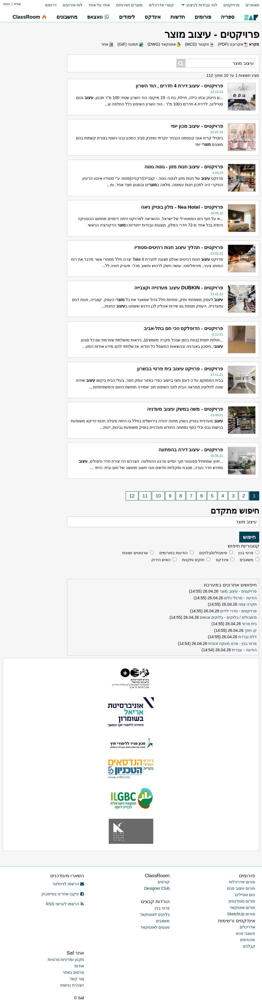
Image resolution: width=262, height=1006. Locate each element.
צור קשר (77, 979)
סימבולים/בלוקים (213, 553)
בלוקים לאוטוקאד (155, 914)
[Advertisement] (35, 187)
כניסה (6, 4)
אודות (79, 966)
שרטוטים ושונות (135, 553)
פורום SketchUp (241, 914)
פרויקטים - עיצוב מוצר (238, 591)
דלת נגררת (247, 637)
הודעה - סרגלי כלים (240, 598)
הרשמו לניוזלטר (68, 884)
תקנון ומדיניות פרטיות (66, 959)
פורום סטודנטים (242, 901)
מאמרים (252, 5)
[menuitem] (249, 5)
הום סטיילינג (245, 894)
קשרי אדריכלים (161, 5)
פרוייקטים (231, 5)
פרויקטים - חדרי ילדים (238, 611)
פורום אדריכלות (242, 882)
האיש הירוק (160, 560)
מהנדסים (247, 940)
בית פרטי (249, 624)
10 (158, 496)
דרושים (51, 5)
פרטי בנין (245, 553)
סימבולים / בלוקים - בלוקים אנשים (228, 617)
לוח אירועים (72, 5)
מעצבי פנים (245, 933)
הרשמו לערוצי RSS (65, 904)
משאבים (246, 560)
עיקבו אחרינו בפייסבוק (62, 894)
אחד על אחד (99, 5)
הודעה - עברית (244, 650)
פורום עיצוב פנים (241, 888)
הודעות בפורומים (173, 553)
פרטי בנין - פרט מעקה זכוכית (232, 643)
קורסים (164, 882)
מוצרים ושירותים (129, 5)
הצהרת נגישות (72, 985)
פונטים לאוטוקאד (155, 927)
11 (145, 496)
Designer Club (156, 888)
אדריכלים (247, 927)
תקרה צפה (247, 604)
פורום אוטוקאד (242, 907)
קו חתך (250, 630)
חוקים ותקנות (193, 560)
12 (132, 496)
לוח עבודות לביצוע (201, 5)
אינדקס (222, 560)
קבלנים (249, 946)
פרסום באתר (73, 972)
